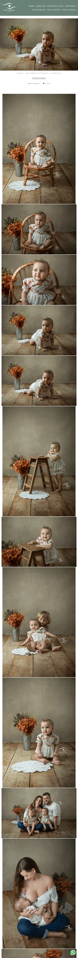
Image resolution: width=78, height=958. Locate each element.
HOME (31, 6)
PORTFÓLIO (52, 6)
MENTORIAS (70, 6)
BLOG (61, 6)
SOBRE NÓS (41, 6)
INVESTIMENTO (39, 10)
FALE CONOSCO (54, 10)
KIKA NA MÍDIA (69, 10)
